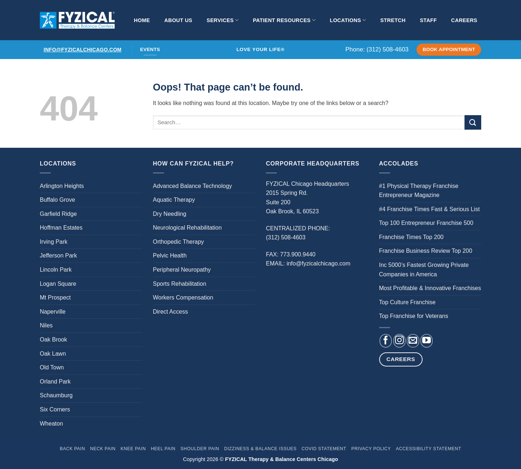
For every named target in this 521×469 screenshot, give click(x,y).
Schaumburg (56, 395)
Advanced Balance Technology (192, 186)
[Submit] (473, 122)
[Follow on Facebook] (386, 341)
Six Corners (55, 409)
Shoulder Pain (200, 448)
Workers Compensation (183, 297)
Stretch (393, 20)
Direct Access (170, 312)
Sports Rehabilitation (180, 284)
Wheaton (51, 423)
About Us (178, 20)
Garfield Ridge (58, 214)
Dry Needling (169, 214)
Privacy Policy (371, 448)
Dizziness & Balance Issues (260, 448)
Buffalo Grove (57, 200)
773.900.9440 (297, 254)
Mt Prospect (55, 297)
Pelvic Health (170, 255)
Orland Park (55, 381)
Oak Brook (53, 339)
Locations (348, 20)
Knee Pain (133, 448)
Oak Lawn (53, 354)
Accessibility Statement (428, 448)
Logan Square (58, 284)
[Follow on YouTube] (426, 341)
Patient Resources (284, 20)
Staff (428, 20)
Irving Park (53, 242)
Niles (46, 325)
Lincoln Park (56, 270)
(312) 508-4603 (387, 49)
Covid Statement (324, 448)
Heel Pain (163, 448)
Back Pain (72, 448)
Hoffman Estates (61, 228)
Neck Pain (103, 448)
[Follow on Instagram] (399, 341)
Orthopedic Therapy (178, 242)
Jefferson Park (58, 255)
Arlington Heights (62, 186)
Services (222, 20)
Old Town (52, 367)
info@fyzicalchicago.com (83, 50)
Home (142, 20)
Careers (464, 20)
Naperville (52, 312)
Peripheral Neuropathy (182, 270)
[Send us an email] (413, 341)
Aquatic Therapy (174, 200)
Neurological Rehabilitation (187, 228)
